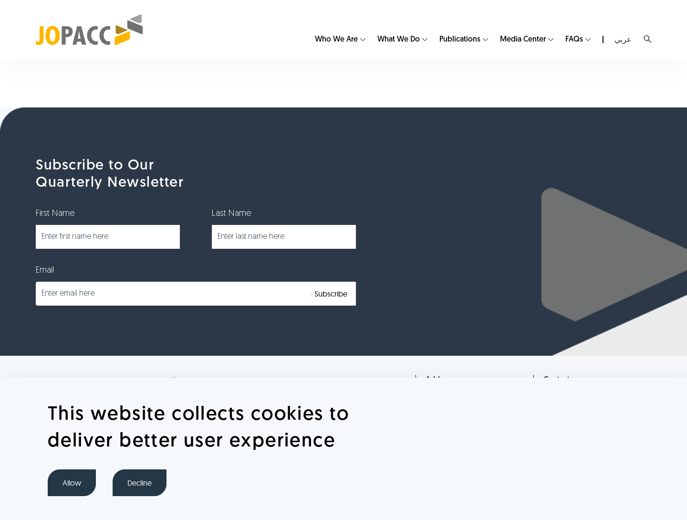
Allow (71, 483)
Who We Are (336, 39)
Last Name (231, 213)
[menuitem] (340, 39)
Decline (139, 483)
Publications (459, 39)
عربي (623, 39)
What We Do (398, 39)
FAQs (574, 39)
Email (45, 270)
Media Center (523, 39)
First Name (55, 213)
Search (647, 39)
